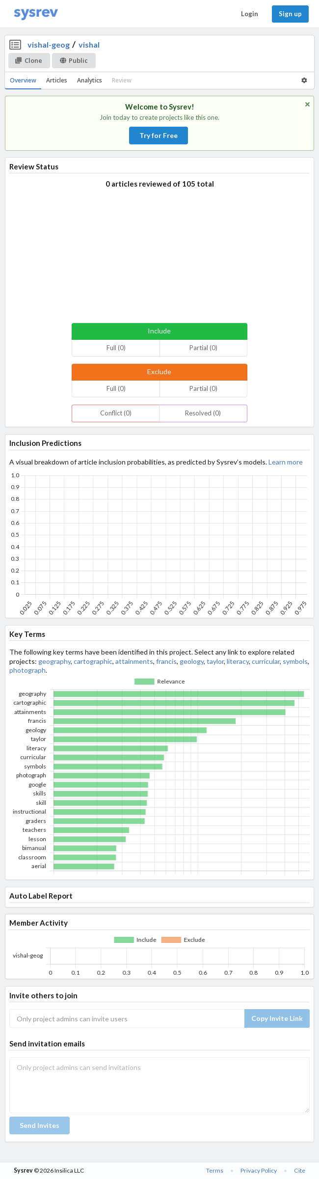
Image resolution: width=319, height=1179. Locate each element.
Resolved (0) (203, 413)
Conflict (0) (116, 413)
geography (54, 661)
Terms (214, 1170)
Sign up (290, 14)
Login (249, 14)
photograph (27, 670)
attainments (134, 661)
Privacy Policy (258, 1170)
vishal (89, 44)
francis (166, 661)
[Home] (35, 14)
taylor (215, 661)
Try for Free (158, 135)
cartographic (93, 661)
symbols (295, 661)
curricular (266, 661)
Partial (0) (203, 348)
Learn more (285, 462)
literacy (238, 661)
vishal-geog (48, 44)
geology (192, 661)
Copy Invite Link (277, 1018)
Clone (29, 60)
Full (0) (116, 348)
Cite (299, 1170)
